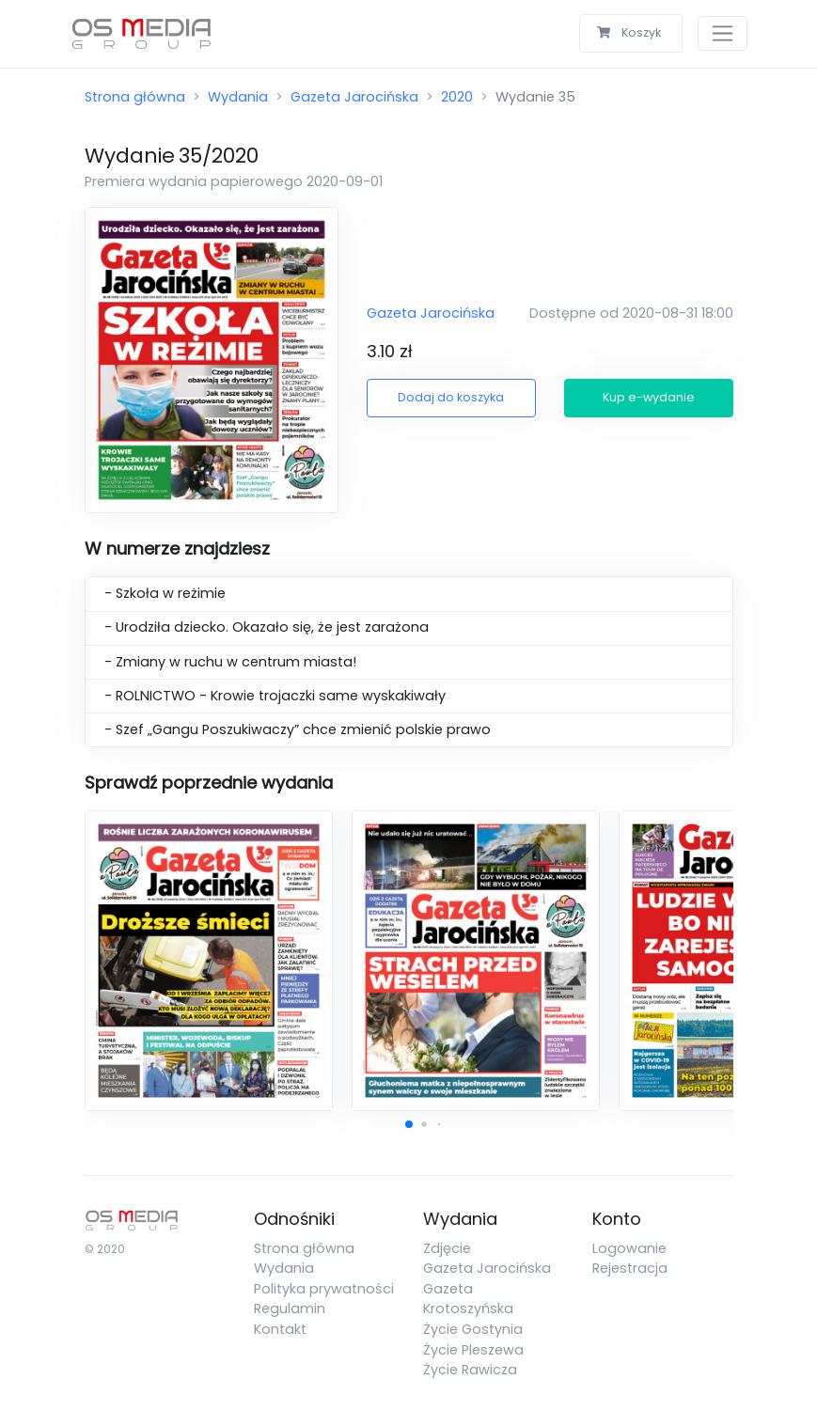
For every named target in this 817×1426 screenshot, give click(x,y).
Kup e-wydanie (649, 397)
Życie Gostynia (473, 1329)
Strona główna (135, 96)
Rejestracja (630, 1268)
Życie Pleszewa (473, 1349)
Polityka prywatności (324, 1288)
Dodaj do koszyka (451, 397)
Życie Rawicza (470, 1369)
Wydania (238, 96)
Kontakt (280, 1329)
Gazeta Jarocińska (354, 96)
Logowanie (629, 1248)
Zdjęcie (447, 1248)
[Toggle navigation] (722, 33)
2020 (457, 96)
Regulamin (289, 1308)
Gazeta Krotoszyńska (468, 1299)
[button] (409, 1124)
